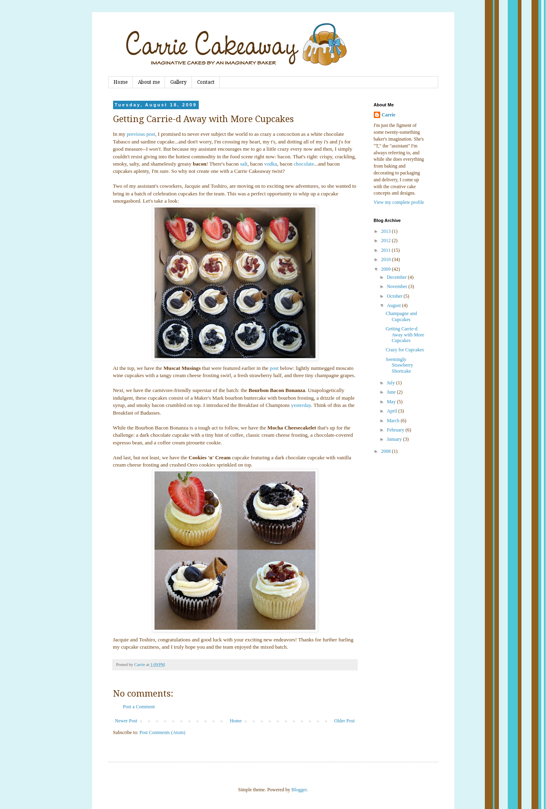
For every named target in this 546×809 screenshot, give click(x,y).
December (397, 277)
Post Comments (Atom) (162, 732)
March (393, 420)
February (396, 430)
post (274, 368)
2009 (386, 269)
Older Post (344, 721)
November (397, 286)
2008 (386, 451)
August (394, 305)
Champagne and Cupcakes (401, 316)
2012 (386, 240)
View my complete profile (399, 202)
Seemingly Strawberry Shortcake (399, 365)
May (392, 401)
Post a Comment (139, 706)
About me (149, 82)
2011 (386, 250)
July (391, 383)
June (392, 392)
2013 (386, 231)
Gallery (178, 82)
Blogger (299, 789)
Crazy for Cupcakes (404, 350)
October (395, 296)
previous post (141, 134)
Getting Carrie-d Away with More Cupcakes (404, 334)
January (395, 439)
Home (120, 82)
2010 (386, 259)
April (392, 411)
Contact (205, 82)
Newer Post (126, 721)
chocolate (304, 164)
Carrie (389, 115)
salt (243, 164)
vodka (270, 164)
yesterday (301, 405)
